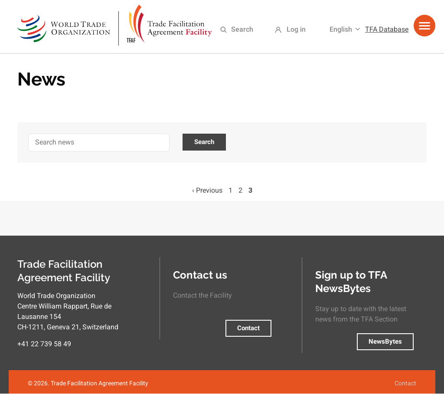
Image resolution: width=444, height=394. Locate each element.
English (341, 29)
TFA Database (386, 29)
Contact (248, 328)
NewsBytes (385, 341)
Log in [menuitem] (296, 29)
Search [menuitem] (242, 29)
